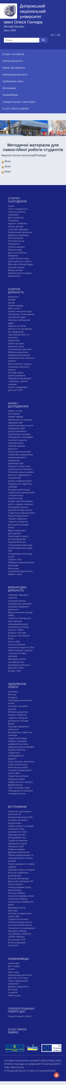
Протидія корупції (16, 267)
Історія (11, 206)
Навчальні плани (16, 346)
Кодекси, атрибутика (17, 223)
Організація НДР (16, 463)
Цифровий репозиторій (19, 355)
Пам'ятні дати (14, 995)
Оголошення (14, 414)
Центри (11, 303)
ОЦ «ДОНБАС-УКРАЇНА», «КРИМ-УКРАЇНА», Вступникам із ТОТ (20, 937)
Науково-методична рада (20, 311)
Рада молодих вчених (18, 516)
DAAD (11, 638)
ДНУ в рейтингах (16, 218)
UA (52, 35)
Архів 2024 (13, 945)
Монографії (13, 565)
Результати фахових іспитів (21, 896)
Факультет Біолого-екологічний (18, 155)
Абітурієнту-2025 (16, 846)
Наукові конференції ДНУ (20, 481)
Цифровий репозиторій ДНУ (21, 747)
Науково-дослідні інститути (20, 425)
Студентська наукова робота (21, 513)
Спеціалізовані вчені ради (20, 545)
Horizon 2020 (14, 642)
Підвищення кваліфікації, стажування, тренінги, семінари (20, 381)
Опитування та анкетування (21, 314)
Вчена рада (13, 568)
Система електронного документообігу (25, 1060)
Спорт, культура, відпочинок (21, 761)
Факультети (13, 297)
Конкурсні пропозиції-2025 (20, 817)
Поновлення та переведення (21, 928)
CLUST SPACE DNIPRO (17, 1031)
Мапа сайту (55, 1060)
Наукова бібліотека (17, 542)
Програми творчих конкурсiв (21, 870)
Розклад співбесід (16, 893)
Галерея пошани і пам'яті (20, 1016)
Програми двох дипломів (19, 349)
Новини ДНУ (14, 963)
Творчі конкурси (15, 884)
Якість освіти (14, 308)
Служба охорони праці (18, 258)
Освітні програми (16, 343)
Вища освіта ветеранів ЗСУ (21, 881)
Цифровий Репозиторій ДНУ (44, 1064)
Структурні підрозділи (18, 229)
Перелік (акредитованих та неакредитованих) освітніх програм (20, 858)
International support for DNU (21, 647)
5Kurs (8, 171)
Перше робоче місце (17, 764)
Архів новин (13, 972)
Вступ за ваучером (17, 942)
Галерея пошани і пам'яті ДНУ (21, 1010)
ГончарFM (12, 992)
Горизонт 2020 (14, 559)
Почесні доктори (15, 226)
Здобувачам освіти (17, 686)
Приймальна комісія (17, 843)
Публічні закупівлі (16, 247)
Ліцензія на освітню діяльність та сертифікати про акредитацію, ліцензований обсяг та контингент (20, 332)
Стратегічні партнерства (19, 618)
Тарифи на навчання (17, 840)
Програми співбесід (17, 931)
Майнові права (15, 250)
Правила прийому (16, 849)
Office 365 (10, 1067)
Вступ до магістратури (18, 878)
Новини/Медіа (18, 958)
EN (58, 35)
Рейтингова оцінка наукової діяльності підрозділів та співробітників (21, 475)
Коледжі (12, 300)
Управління (13, 215)
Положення (13, 220)
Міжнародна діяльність (17, 589)
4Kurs (8, 166)
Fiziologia (41, 155)
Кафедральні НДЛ (16, 428)
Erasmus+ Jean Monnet (18, 636)
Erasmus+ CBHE (15, 630)
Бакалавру (13, 691)
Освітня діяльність (16, 291)
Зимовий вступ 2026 (17, 832)
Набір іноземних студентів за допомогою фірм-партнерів (20, 653)
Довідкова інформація (18, 235)
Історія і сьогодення (17, 200)
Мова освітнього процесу (19, 364)
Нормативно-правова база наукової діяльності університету (20, 457)
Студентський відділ (17, 738)
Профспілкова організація (20, 232)
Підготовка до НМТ (17, 835)
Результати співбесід (17, 899)
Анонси (11, 969)
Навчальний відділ (16, 317)
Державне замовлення (18, 852)
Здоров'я (12, 759)
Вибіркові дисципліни (18, 352)
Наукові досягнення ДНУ (19, 452)
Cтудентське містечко (18, 776)
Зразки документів (16, 375)
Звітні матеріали (15, 238)
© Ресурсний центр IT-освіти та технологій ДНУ (30, 1070)
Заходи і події (14, 671)
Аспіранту (12, 697)
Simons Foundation (16, 644)
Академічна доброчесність (20, 571)
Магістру (12, 694)
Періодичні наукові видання (21, 562)
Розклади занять (16, 372)
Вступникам (17, 806)
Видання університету (18, 986)
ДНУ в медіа (13, 966)
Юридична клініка (16, 779)
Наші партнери (15, 621)
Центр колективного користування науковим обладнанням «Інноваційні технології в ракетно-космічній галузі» (20, 437)
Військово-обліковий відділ (20, 264)
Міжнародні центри (17, 659)
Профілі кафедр (15, 305)
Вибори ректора (15, 270)
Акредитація (13, 340)
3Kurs (8, 161)
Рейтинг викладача (16, 1064)
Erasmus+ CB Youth (17, 633)
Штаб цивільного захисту (19, 261)
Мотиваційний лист (17, 837)
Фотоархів (12, 989)
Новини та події (15, 411)
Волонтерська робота (18, 767)
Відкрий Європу (15, 785)
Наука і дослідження (18, 405)
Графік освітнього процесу (20, 782)
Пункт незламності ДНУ (19, 788)
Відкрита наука (15, 574)
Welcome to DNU (16, 668)
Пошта (20, 1067)
